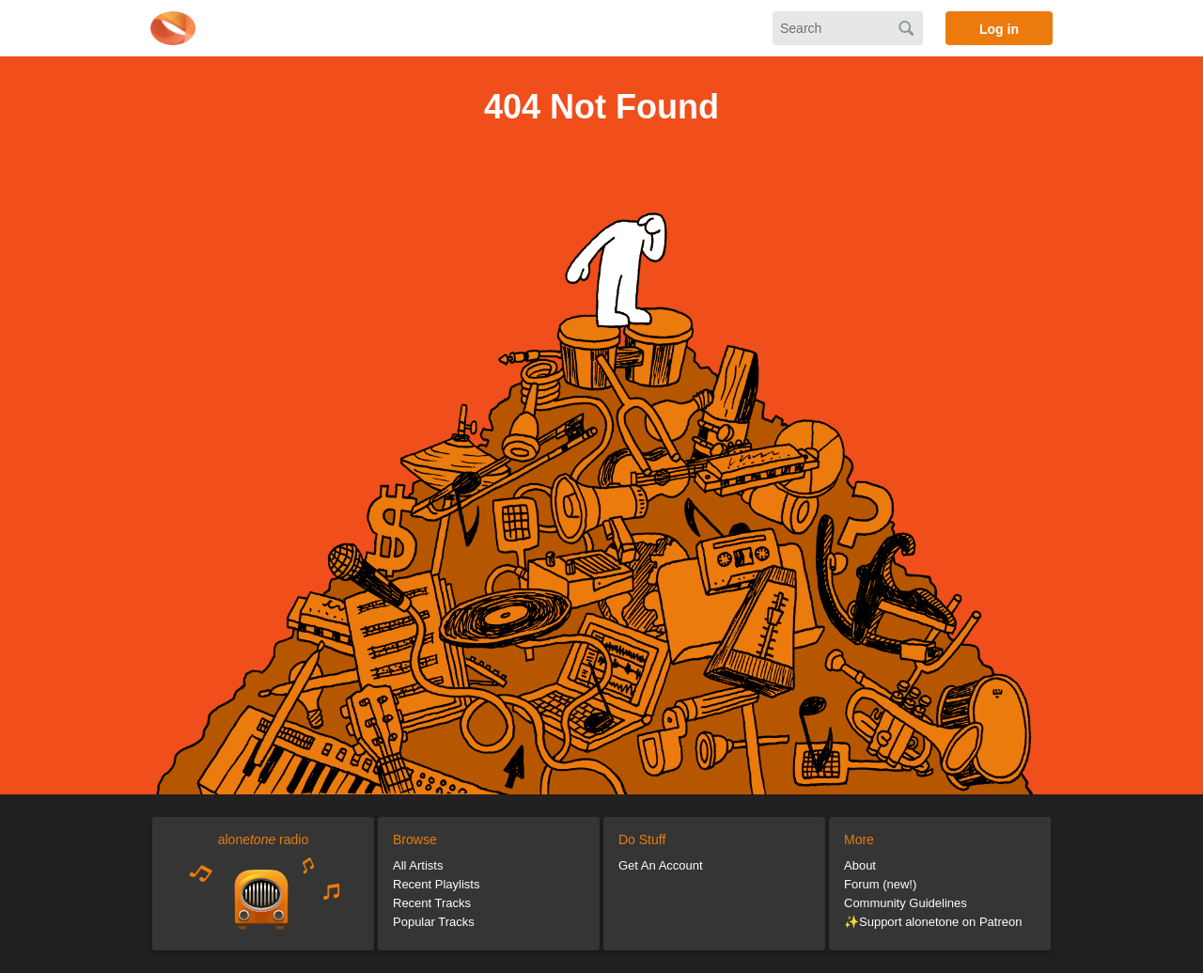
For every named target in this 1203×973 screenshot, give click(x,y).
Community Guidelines (905, 903)
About (860, 865)
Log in (999, 29)
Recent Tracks (432, 903)
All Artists (418, 865)
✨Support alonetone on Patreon (933, 922)
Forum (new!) (880, 884)
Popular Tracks (434, 922)
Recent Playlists (436, 884)
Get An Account (660, 865)
